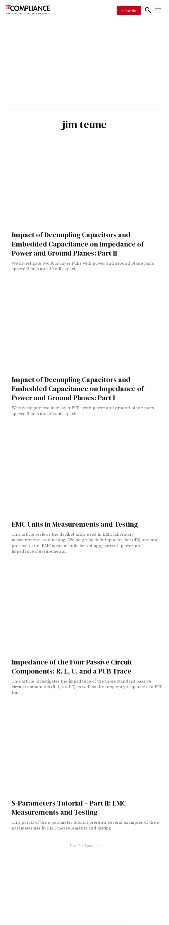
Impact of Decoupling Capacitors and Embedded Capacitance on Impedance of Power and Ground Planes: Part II (78, 244)
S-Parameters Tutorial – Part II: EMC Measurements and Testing (69, 807)
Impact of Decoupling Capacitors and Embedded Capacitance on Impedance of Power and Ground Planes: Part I (78, 388)
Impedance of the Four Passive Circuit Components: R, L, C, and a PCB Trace (72, 666)
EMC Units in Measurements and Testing (75, 524)
